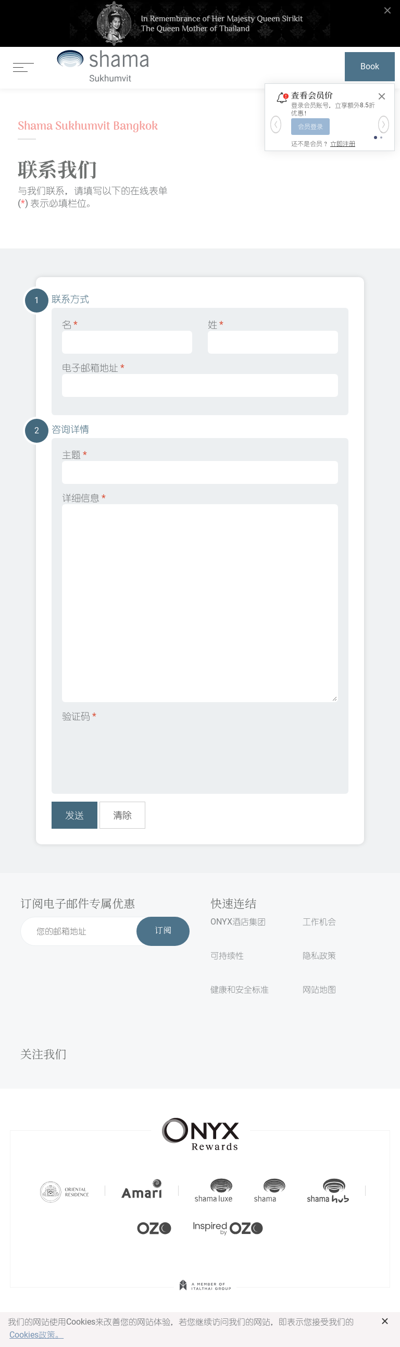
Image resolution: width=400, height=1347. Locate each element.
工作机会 (319, 922)
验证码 (79, 715)
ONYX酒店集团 (238, 922)
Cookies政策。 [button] (36, 1335)
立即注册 (342, 143)
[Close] (381, 96)
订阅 (163, 931)
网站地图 (319, 989)
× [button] (385, 1321)
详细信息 (200, 597)
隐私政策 (319, 956)
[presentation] (141, 750)
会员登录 (310, 126)
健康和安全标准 (239, 989)
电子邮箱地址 (200, 379)
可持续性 (227, 956)
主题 (200, 466)
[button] (276, 124)
